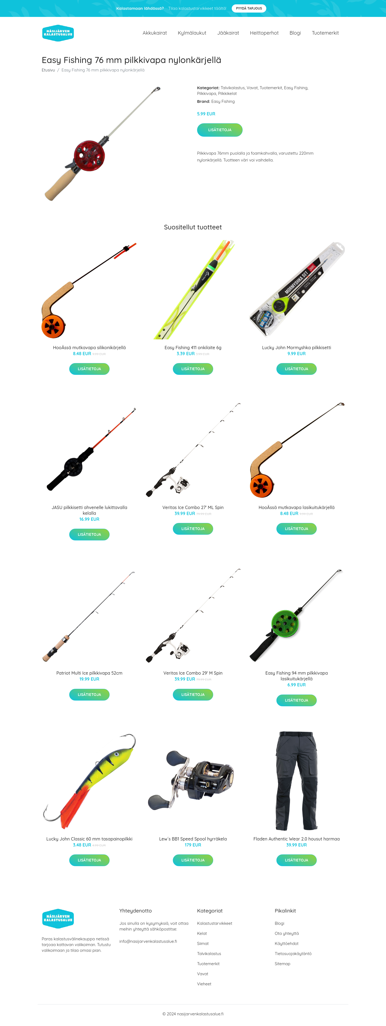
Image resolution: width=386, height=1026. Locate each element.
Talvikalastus (233, 90)
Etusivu (48, 72)
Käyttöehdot (286, 946)
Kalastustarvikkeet (214, 926)
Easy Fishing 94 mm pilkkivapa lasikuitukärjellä (297, 678)
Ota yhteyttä (287, 936)
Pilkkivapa (206, 96)
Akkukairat (155, 34)
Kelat (202, 936)
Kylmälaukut (192, 34)
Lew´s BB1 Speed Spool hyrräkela (193, 841)
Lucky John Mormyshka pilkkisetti (296, 350)
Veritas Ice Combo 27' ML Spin (193, 510)
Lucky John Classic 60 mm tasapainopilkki (89, 841)
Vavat (252, 90)
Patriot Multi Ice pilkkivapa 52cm (89, 676)
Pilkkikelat (227, 96)
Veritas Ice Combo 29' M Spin (193, 676)
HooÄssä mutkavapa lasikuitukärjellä (297, 510)
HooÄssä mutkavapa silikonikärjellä (89, 350)
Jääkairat (228, 34)
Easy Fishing (295, 90)
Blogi (295, 34)
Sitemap (282, 966)
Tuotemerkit (325, 34)
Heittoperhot (264, 34)
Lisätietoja (219, 132)
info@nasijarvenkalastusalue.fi (148, 944)
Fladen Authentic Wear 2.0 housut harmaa (297, 841)
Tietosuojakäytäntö (293, 956)
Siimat (203, 946)
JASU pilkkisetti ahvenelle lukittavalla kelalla (89, 513)
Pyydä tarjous (249, 8)
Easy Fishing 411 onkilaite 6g (193, 350)
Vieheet (204, 986)
